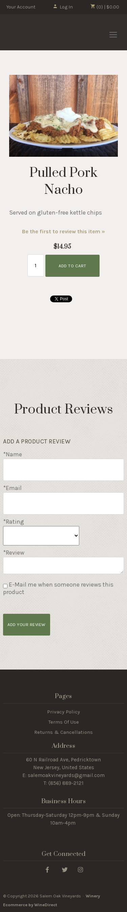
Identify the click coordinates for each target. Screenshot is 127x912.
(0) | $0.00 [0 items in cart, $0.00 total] (104, 7)
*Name (12, 454)
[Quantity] (35, 265)
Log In (63, 7)
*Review (13, 552)
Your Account (21, 7)
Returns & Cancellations (63, 732)
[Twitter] (64, 869)
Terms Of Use (63, 722)
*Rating (13, 521)
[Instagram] (80, 869)
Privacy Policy (63, 712)
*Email (12, 488)
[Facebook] (47, 869)
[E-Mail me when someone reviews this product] (5, 586)
